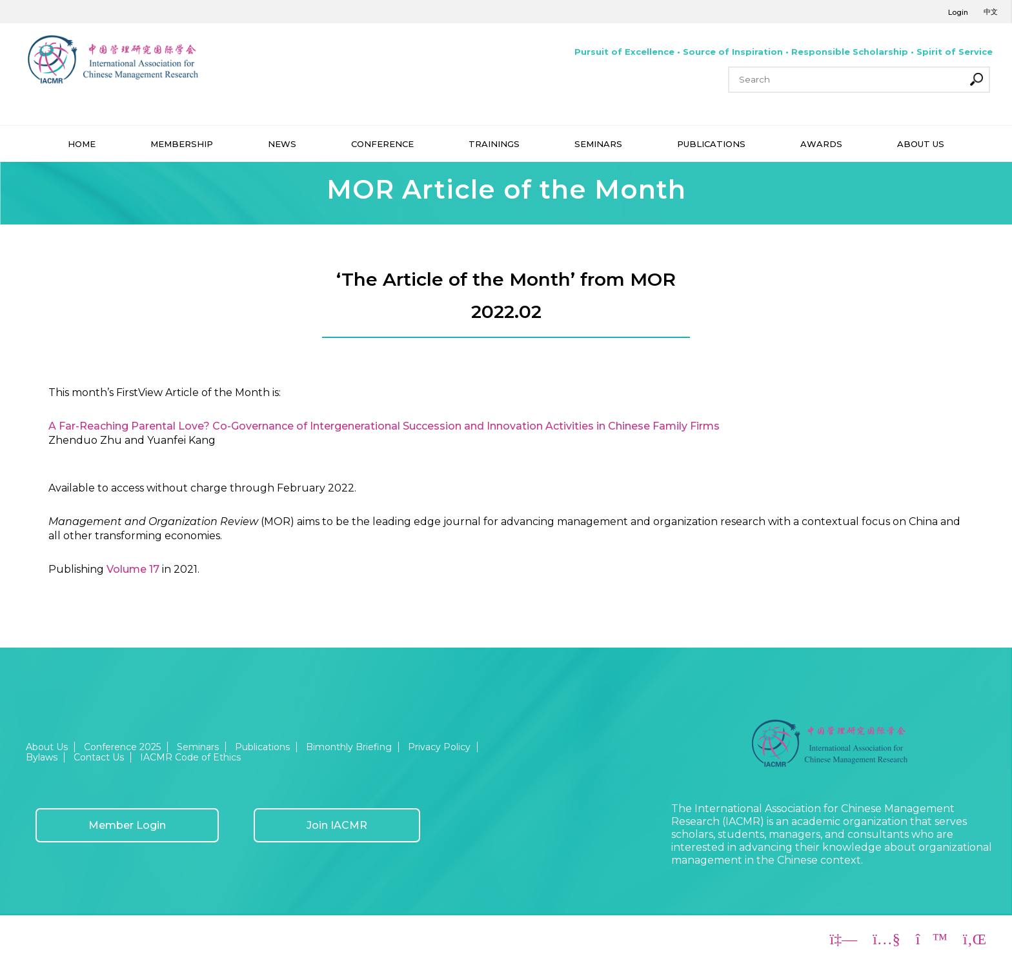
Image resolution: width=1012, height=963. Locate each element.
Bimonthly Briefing (349, 747)
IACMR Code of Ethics (190, 757)
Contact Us (99, 757)
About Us (47, 747)
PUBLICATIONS (711, 144)
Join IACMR (337, 825)
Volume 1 (129, 569)
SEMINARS (598, 144)
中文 (991, 11)
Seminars (198, 747)
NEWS (282, 144)
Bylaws (41, 757)
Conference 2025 (122, 747)
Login (958, 12)
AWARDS (821, 144)
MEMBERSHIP (181, 144)
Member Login (127, 825)
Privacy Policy (439, 747)
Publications (262, 747)
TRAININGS (494, 144)
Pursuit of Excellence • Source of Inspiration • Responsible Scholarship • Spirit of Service (783, 51)
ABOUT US (920, 144)
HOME (82, 144)
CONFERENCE (382, 144)
